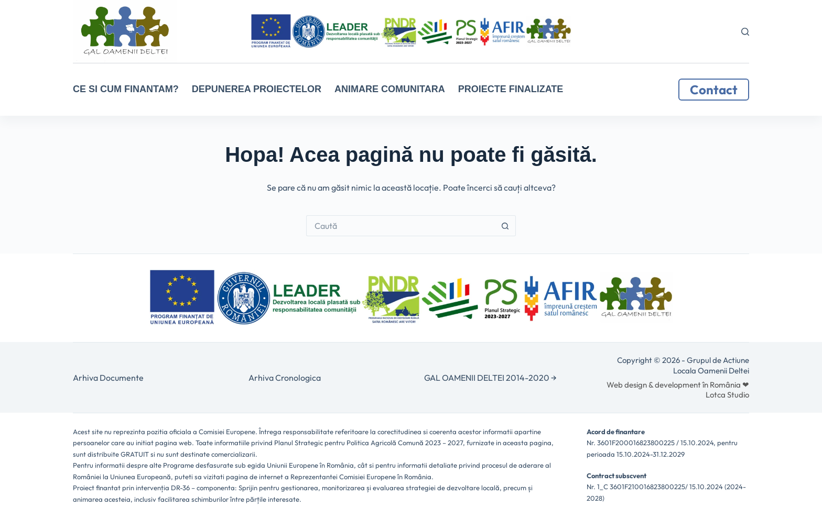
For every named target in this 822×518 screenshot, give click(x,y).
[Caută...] (400, 225)
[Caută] (745, 32)
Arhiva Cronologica (284, 377)
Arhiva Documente (108, 377)
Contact (714, 89)
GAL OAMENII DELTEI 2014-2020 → (490, 377)
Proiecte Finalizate (511, 89)
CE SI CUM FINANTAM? (126, 89)
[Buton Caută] (505, 225)
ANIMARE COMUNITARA (389, 89)
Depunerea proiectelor (256, 89)
